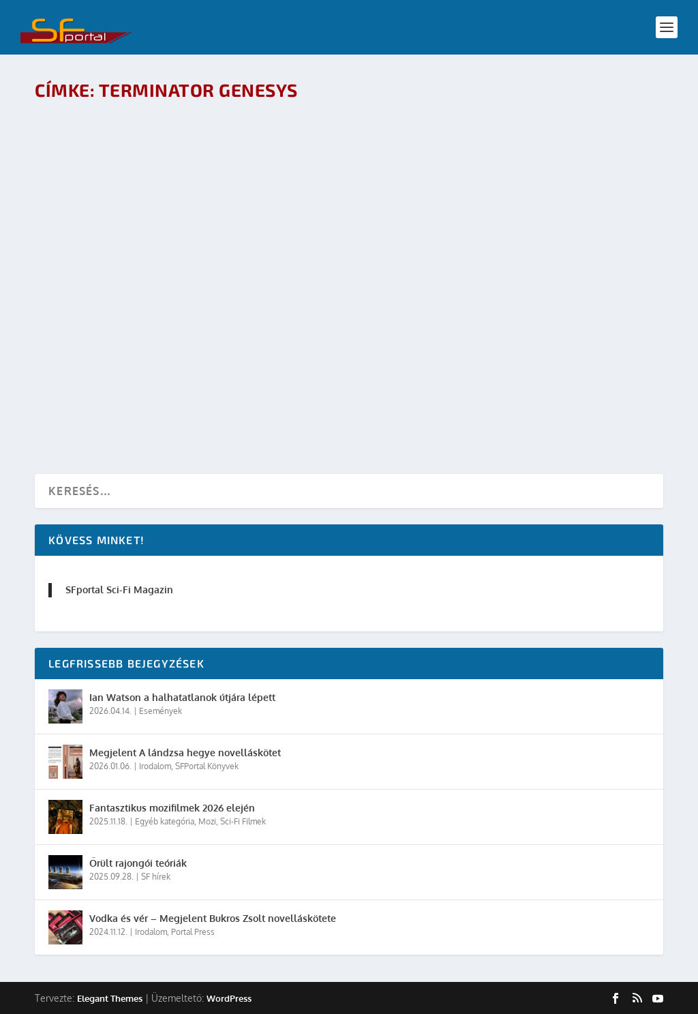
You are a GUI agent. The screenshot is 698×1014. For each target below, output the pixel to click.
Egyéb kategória (164, 821)
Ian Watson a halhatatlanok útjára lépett (182, 697)
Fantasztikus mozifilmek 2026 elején (172, 808)
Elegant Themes (109, 998)
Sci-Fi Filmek (243, 821)
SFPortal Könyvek (207, 766)
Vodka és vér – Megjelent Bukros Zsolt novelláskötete (212, 918)
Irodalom (155, 766)
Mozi (207, 821)
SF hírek (155, 876)
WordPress (229, 998)
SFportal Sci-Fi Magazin (119, 589)
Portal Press (193, 932)
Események (160, 711)
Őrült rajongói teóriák (138, 863)
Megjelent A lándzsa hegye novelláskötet (185, 752)
